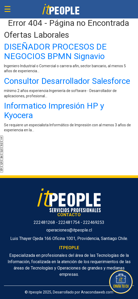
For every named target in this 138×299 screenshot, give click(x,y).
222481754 (69, 222)
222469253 (93, 222)
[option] (69, 89)
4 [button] (2, 157)
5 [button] (2, 163)
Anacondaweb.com (97, 292)
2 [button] (2, 144)
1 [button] (2, 138)
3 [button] (2, 151)
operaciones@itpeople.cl (69, 230)
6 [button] (2, 169)
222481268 (45, 222)
